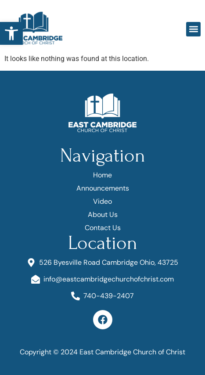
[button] (11, 33)
